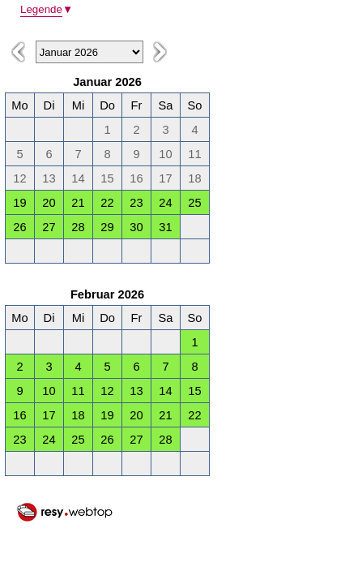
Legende (46, 9)
